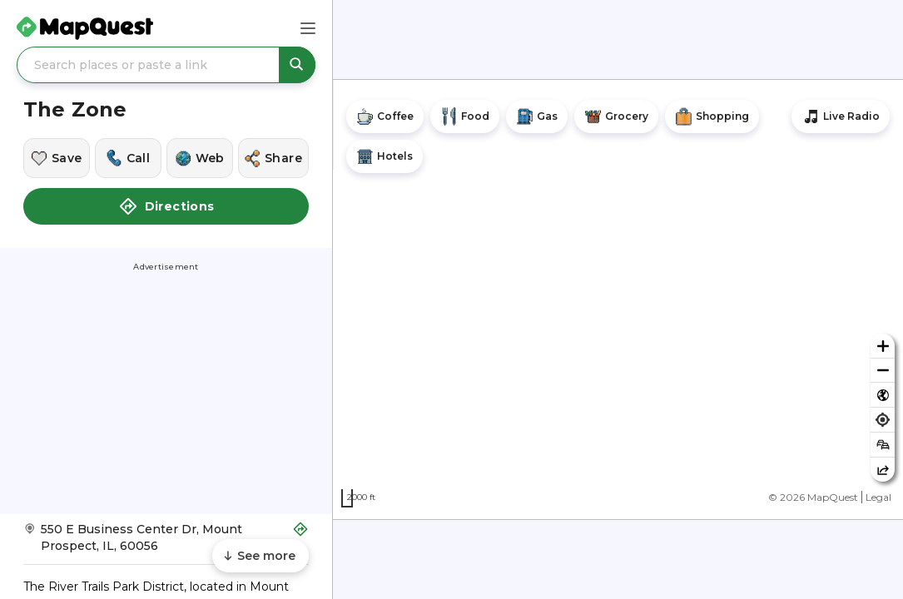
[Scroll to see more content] (260, 555)
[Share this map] (883, 470)
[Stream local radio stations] (840, 116)
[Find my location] (883, 420)
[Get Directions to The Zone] (166, 543)
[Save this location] (56, 158)
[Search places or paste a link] (166, 65)
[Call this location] (128, 158)
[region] (618, 299)
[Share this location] (273, 158)
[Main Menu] (307, 28)
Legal (878, 497)
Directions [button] (166, 206)
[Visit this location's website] (199, 158)
